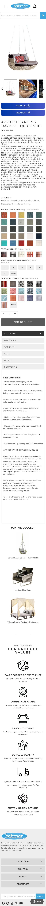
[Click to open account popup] (34, 6)
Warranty (9, 347)
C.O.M (6, 354)
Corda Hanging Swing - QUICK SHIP (23, 558)
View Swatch (31, 210)
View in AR (23, 113)
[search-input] (20, 15)
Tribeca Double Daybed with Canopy (23, 622)
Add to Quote (23, 322)
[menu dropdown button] (6, 6)
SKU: (3, 130)
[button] (23, 15)
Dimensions (10, 340)
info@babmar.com (21, 499)
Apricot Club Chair (23, 590)
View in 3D (23, 105)
